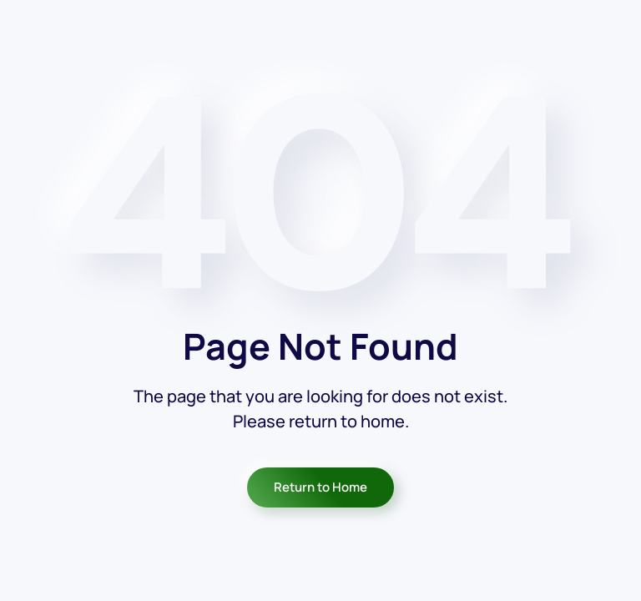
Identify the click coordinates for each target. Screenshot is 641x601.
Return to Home (320, 487)
